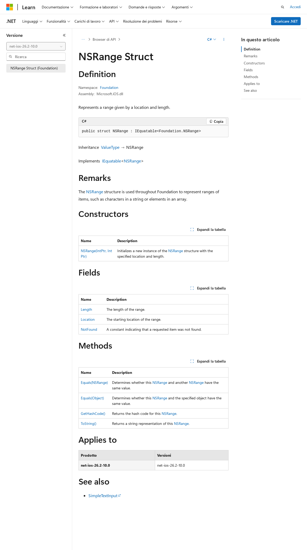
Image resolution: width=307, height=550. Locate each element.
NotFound (89, 329)
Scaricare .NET (286, 21)
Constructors (254, 62)
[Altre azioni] (224, 39)
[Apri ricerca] (282, 7)
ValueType (110, 147)
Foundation (109, 87)
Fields (248, 69)
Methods (251, 76)
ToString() (88, 423)
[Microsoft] (9, 7)
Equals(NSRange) (94, 382)
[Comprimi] (64, 35)
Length (86, 309)
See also (250, 90)
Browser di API (104, 39)
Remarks (250, 55)
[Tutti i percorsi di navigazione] (83, 39)
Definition (252, 49)
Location (88, 319)
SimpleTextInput (102, 495)
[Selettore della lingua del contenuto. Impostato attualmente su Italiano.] (17, 533)
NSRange (132, 161)
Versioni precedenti (134, 545)
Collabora (181, 545)
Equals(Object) (92, 397)
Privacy (201, 545)
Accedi (295, 6)
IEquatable (111, 161)
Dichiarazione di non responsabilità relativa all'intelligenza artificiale (59, 545)
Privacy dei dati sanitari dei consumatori (249, 545)
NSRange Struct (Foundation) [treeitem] (34, 67)
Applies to (252, 83)
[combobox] (36, 46)
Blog (159, 545)
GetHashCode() (93, 413)
